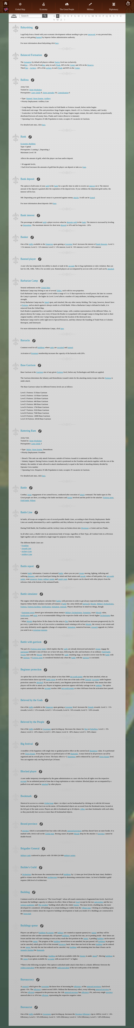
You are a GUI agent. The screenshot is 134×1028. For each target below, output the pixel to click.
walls (66, 649)
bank (56, 186)
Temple (91, 707)
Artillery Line (26, 554)
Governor (68, 244)
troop (29, 494)
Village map (86, 908)
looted (92, 197)
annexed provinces (74, 831)
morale (83, 576)
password (91, 34)
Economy (43, 7)
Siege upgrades (48, 93)
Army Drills (35, 93)
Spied (47, 302)
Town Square (30, 754)
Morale (93, 604)
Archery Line (26, 551)
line (26, 65)
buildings (41, 347)
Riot (86, 729)
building (100, 938)
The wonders (43, 905)
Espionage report (28, 612)
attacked (111, 269)
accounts (51, 959)
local (78, 902)
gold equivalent (63, 968)
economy (50, 933)
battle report (50, 679)
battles (58, 601)
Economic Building (28, 144)
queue (94, 933)
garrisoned (25, 652)
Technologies (105, 615)
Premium (34, 353)
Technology (26, 874)
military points (48, 579)
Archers (33, 68)
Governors (47, 729)
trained (70, 347)
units (52, 347)
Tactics (57, 62)
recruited (60, 347)
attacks (76, 197)
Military (90, 7)
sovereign (45, 986)
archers (49, 68)
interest (92, 186)
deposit (63, 225)
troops (69, 497)
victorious (37, 630)
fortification (46, 607)
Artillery (47, 98)
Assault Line (26, 548)
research (94, 627)
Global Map (20, 7)
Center (72, 65)
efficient (31, 992)
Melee (28, 449)
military (61, 933)
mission (44, 630)
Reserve (90, 65)
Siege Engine (38, 98)
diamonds (74, 754)
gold (47, 186)
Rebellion (94, 729)
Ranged (29, 98)
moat (35, 615)
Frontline (25, 545)
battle (30, 573)
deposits (70, 222)
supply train (62, 579)
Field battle (25, 500)
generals (63, 607)
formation (27, 62)
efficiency (78, 986)
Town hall (27, 914)
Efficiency (86, 1014)
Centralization (63, 93)
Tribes (59, 290)
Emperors (49, 244)
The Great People (67, 7)
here (56, 43)
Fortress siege (108, 497)
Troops (23, 655)
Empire (76, 905)
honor (40, 579)
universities (98, 902)
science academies (28, 905)
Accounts (95, 679)
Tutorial (88, 679)
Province (78, 1014)
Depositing (27, 225)
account (71, 266)
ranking (99, 685)
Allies (82, 809)
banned (39, 37)
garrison (86, 604)
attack (82, 494)
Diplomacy (113, 7)
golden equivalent (27, 968)
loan (84, 167)
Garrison (39, 372)
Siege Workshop (35, 90)
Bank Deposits (101, 244)
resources (33, 579)
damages (31, 576)
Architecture (52, 877)
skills (31, 244)
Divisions (85, 528)
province (25, 831)
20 (128, 3)
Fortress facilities (34, 607)
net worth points (76, 677)
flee (66, 621)
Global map (48, 803)
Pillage (32, 500)
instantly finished (27, 950)
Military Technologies (105, 604)
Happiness (93, 751)
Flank (58, 65)
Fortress (25, 305)
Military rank (26, 855)
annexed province (102, 989)
